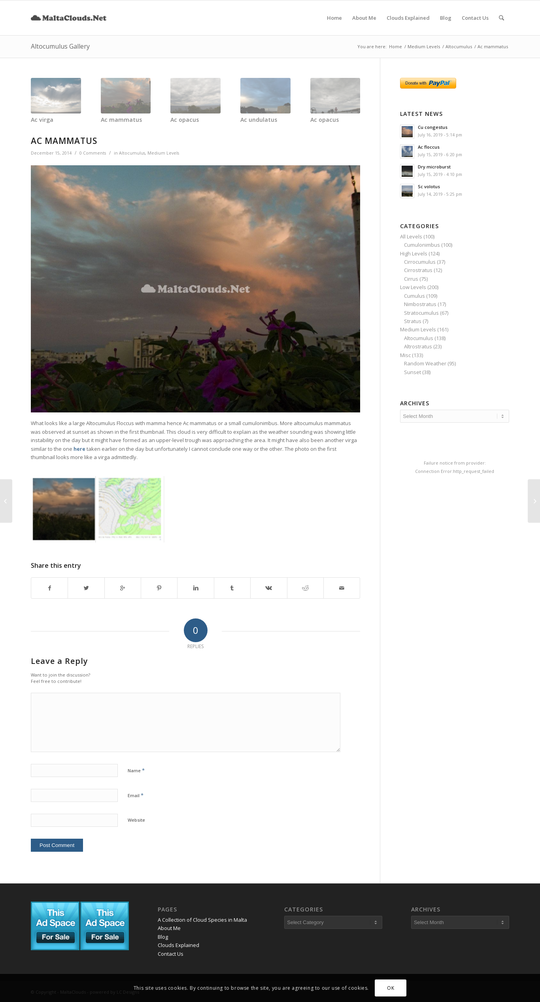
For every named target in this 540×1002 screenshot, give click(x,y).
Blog (163, 936)
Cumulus (414, 295)
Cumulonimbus (422, 244)
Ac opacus (184, 119)
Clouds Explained (178, 945)
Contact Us (170, 953)
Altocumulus (459, 46)
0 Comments (92, 153)
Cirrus (411, 278)
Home (395, 46)
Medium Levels (424, 46)
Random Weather (425, 363)
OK (390, 988)
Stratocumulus (421, 312)
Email (135, 795)
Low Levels (413, 287)
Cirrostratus (418, 270)
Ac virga (42, 119)
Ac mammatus (121, 119)
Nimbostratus (420, 304)
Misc (405, 355)
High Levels (413, 253)
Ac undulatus (258, 119)
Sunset (412, 372)
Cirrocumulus (420, 261)
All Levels (411, 236)
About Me (169, 928)
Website (136, 820)
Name (136, 770)
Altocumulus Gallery (60, 46)
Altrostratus (418, 346)
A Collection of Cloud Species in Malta (202, 919)
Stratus (412, 321)
